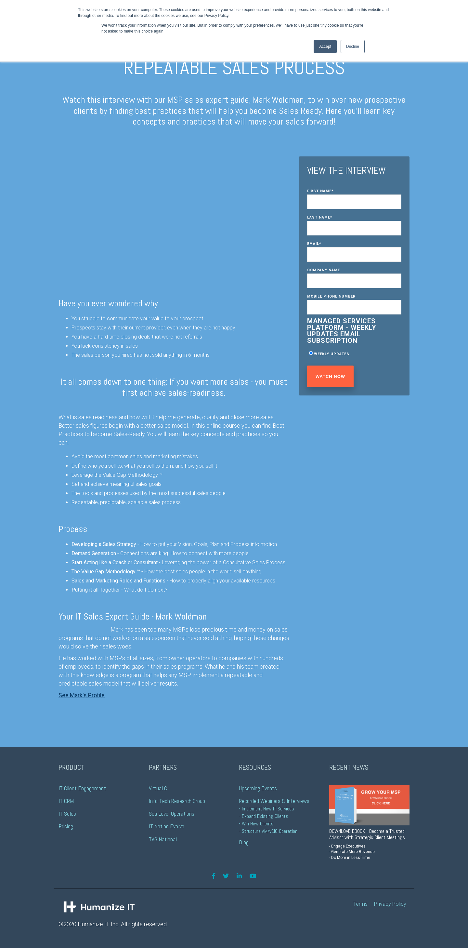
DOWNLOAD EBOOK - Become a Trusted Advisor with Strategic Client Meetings (367, 834)
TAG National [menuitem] (163, 839)
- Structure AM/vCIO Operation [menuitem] (268, 831)
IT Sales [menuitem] (67, 813)
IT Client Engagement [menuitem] (82, 788)
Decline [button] (352, 46)
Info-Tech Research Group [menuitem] (177, 801)
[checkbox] (354, 353)
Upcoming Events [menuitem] (258, 788)
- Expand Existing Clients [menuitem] (263, 816)
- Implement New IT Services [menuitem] (266, 808)
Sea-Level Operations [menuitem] (171, 813)
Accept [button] (325, 46)
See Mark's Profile (81, 695)
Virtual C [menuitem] (158, 788)
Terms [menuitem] (360, 904)
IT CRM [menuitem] (66, 801)
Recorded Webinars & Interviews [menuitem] (274, 801)
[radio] (354, 353)
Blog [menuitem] (244, 842)
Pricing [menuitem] (65, 826)
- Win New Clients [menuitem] (256, 823)
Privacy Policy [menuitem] (390, 904)
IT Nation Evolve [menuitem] (166, 826)
